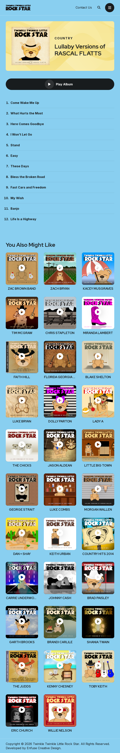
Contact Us (84, 7)
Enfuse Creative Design (43, 748)
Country (64, 38)
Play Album (59, 84)
